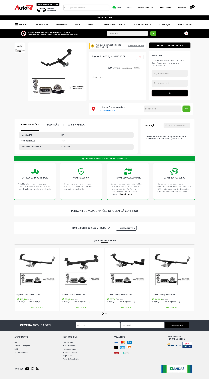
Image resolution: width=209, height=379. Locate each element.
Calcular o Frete (162, 109)
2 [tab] (105, 313)
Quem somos (68, 342)
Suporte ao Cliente (145, 8)
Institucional (70, 337)
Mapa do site (68, 356)
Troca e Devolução (21, 352)
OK (153, 33)
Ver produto (37, 307)
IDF (99, 68)
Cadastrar (179, 325)
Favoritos (182, 8)
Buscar (66, 7)
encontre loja (104, 18)
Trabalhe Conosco (70, 352)
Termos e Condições (22, 346)
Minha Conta (165, 8)
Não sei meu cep (106, 110)
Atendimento (21, 337)
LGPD (16, 349)
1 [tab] (102, 314)
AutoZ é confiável (69, 346)
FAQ (16, 342)
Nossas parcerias (69, 349)
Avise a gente (127, 228)
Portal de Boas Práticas (71, 359)
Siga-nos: (19, 369)
